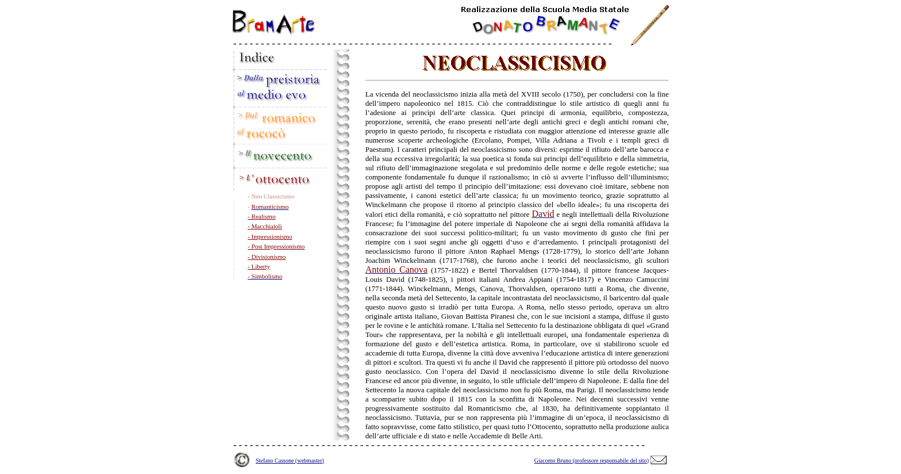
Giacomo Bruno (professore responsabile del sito (590, 460)
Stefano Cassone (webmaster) (290, 460)
